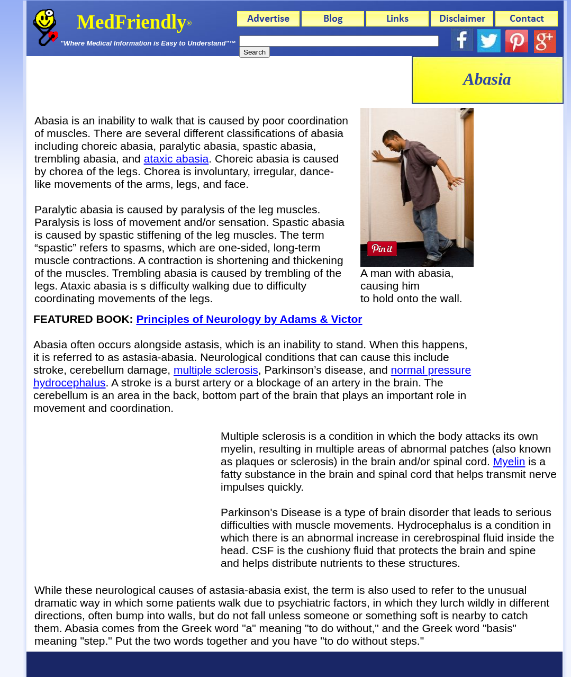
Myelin (509, 461)
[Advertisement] (520, 265)
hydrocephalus (69, 382)
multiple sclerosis (216, 370)
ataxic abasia (176, 158)
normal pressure (431, 370)
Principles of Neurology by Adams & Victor (249, 319)
